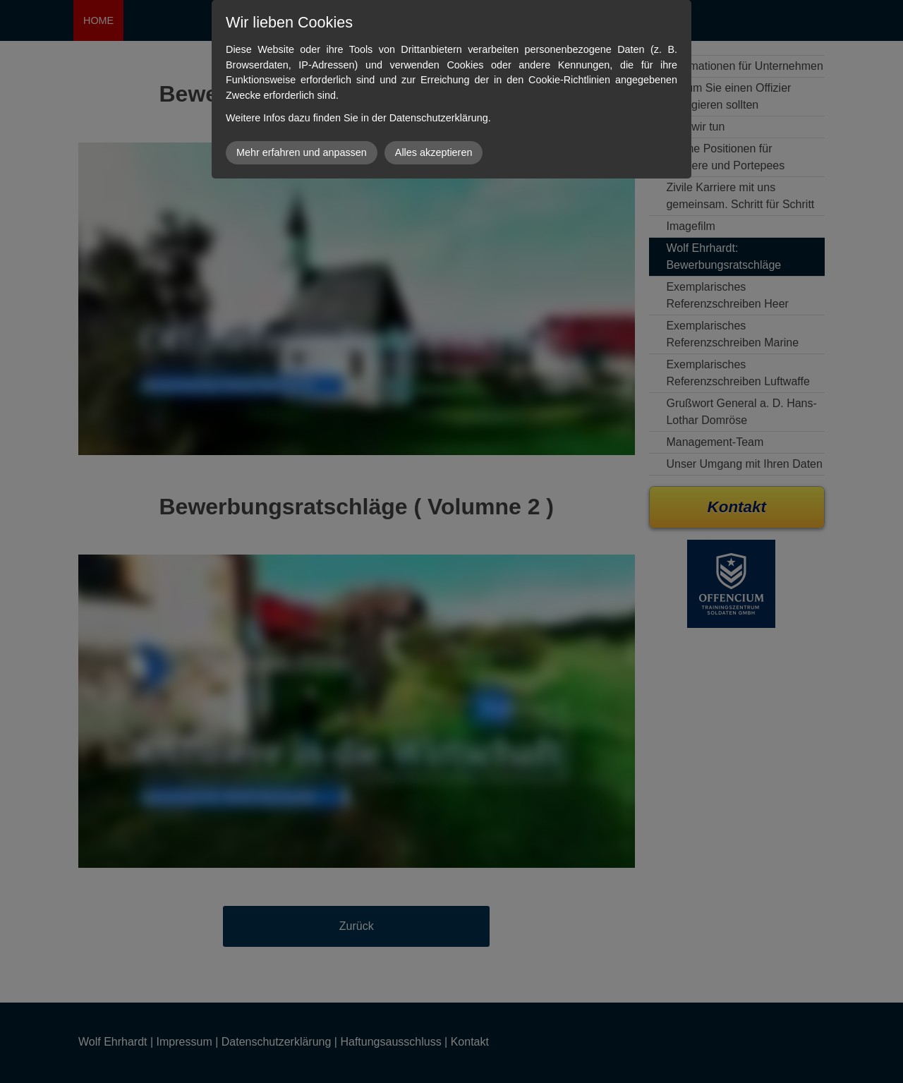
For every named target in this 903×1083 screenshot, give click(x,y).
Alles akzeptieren (434, 152)
